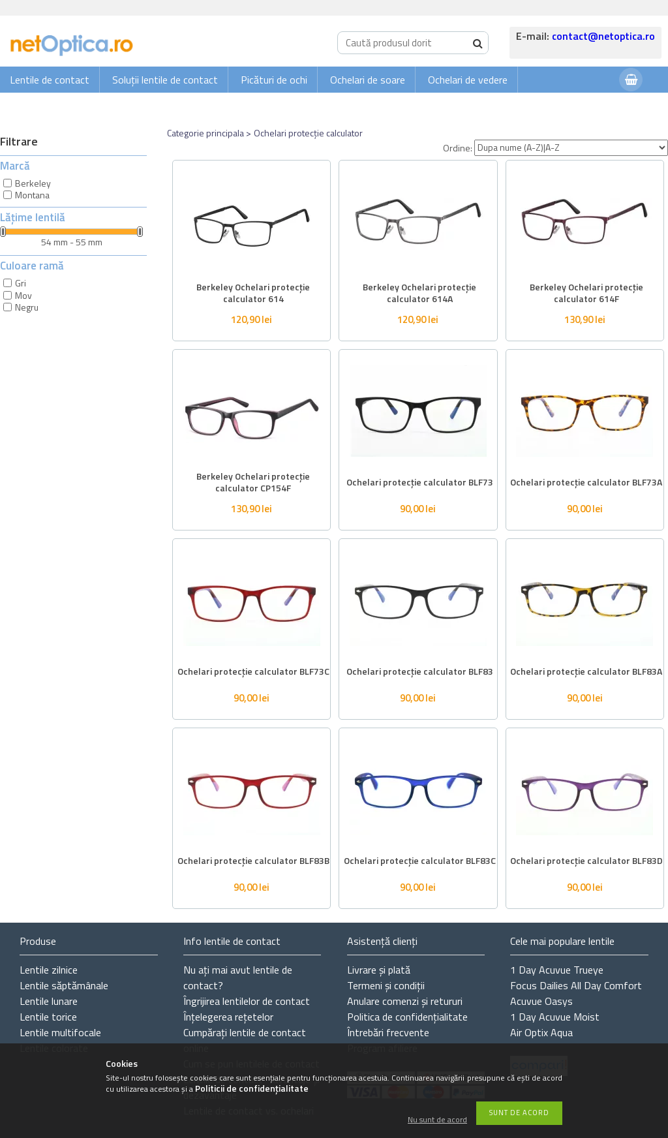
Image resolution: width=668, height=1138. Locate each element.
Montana (32, 195)
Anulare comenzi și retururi (405, 1001)
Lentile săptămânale (64, 985)
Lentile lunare (49, 1001)
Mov (23, 295)
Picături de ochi (274, 79)
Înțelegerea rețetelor (228, 1016)
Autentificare (577, 105)
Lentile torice (48, 1016)
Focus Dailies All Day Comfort (576, 985)
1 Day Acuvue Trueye (556, 969)
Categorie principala (205, 133)
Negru (26, 307)
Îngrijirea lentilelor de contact (246, 1001)
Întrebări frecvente (388, 1032)
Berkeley (33, 183)
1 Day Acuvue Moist (555, 1016)
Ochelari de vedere (468, 79)
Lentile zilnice (49, 969)
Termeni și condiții (386, 985)
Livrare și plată (378, 969)
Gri (20, 283)
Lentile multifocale (60, 1032)
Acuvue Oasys (541, 1001)
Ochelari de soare (367, 79)
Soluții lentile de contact (165, 79)
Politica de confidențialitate (407, 1016)
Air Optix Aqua (541, 1032)
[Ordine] (571, 148)
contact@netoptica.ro (603, 36)
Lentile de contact (49, 79)
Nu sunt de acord (437, 1120)
